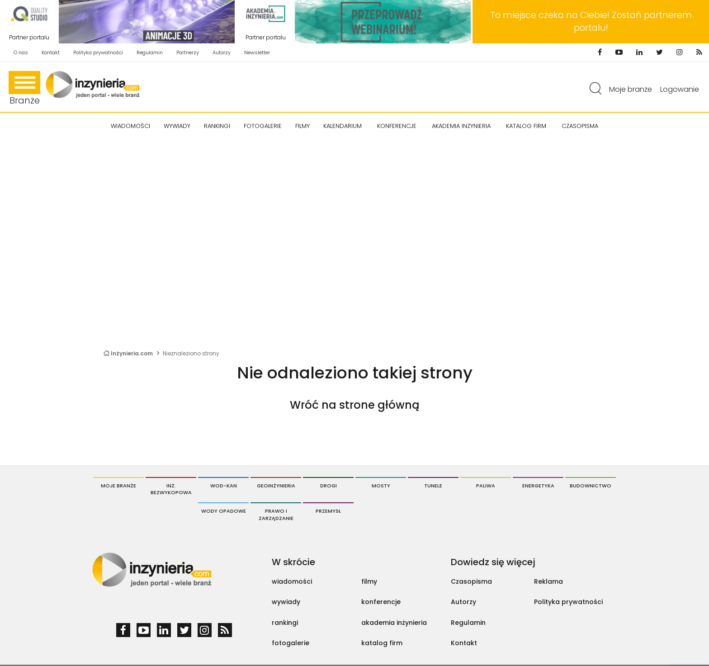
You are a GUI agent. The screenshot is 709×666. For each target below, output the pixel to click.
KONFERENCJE (396, 126)
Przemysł (328, 511)
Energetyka (538, 485)
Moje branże (630, 89)
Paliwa (485, 485)
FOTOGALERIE (263, 126)
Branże (24, 89)
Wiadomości (130, 126)
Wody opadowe (223, 511)
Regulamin (150, 52)
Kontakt (51, 52)
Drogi (328, 485)
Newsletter (257, 52)
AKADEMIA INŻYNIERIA (461, 126)
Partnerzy (187, 52)
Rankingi (217, 126)
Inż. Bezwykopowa (171, 489)
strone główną (379, 404)
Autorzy (222, 52)
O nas (21, 52)
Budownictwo (590, 485)
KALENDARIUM (342, 126)
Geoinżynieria (276, 485)
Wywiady (177, 126)
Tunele (433, 485)
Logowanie (679, 89)
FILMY (302, 126)
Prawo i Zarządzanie (276, 514)
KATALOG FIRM (526, 126)
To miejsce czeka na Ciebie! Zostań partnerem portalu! (591, 21)
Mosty (381, 485)
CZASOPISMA (580, 126)
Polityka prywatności (98, 52)
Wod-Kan (223, 485)
